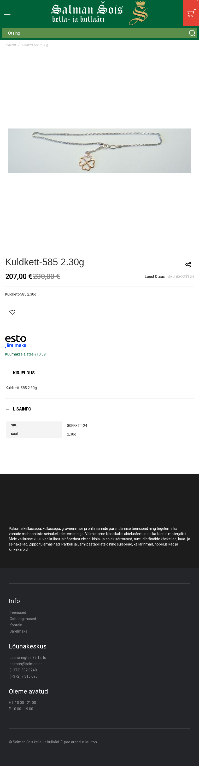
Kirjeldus (24, 372)
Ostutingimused (23, 619)
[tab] (99, 373)
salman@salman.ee (26, 664)
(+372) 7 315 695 (24, 676)
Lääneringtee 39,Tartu (28, 657)
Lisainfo (22, 409)
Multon (91, 742)
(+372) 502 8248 (23, 670)
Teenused (18, 612)
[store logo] (99, 13)
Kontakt (16, 625)
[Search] (192, 33)
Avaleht (10, 45)
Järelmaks (18, 631)
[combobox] (99, 33)
